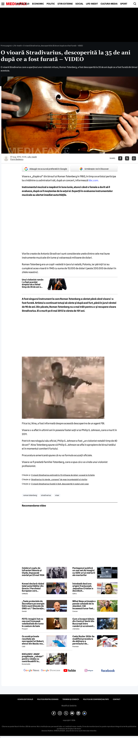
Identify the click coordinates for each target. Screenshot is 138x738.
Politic (51, 4)
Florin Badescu (16, 159)
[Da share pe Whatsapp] (134, 158)
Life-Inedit (92, 4)
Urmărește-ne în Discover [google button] (94, 169)
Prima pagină (6, 46)
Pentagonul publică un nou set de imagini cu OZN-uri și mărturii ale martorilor (83, 571)
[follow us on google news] (31, 670)
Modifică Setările (69, 706)
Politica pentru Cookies (47, 699)
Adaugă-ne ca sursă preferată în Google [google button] (45, 169)
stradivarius (46, 495)
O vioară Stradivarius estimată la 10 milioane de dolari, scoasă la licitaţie (63, 475)
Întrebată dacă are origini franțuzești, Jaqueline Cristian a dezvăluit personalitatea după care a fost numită (82, 587)
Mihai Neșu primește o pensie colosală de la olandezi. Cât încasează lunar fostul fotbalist (84, 605)
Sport (123, 4)
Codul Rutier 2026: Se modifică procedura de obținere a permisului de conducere (83, 640)
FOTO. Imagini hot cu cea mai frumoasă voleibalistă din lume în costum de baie (33, 622)
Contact (116, 699)
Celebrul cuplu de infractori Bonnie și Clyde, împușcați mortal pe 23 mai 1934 (33, 571)
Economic (38, 4)
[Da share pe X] (127, 158)
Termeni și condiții (70, 699)
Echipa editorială (25, 699)
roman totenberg (30, 495)
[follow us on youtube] (69, 670)
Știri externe (65, 4)
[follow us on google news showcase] (50, 670)
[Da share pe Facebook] (120, 158)
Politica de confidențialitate (96, 699)
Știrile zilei (22, 4)
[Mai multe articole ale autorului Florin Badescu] (6, 158)
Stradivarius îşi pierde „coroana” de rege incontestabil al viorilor (59, 479)
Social (79, 4)
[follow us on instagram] (88, 670)
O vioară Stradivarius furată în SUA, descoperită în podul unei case (60, 484)
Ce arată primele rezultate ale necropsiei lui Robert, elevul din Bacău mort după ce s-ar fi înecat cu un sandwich (33, 640)
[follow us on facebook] (108, 670)
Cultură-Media (109, 4)
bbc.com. (94, 180)
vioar (57, 495)
